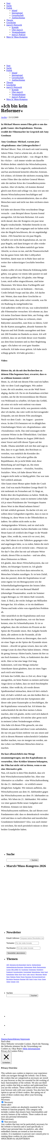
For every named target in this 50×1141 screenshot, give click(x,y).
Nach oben (5, 1041)
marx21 (32, 974)
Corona (8, 969)
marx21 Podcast (18, 34)
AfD (7, 965)
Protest (23, 977)
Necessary (8, 1102)
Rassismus (28, 977)
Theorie (9, 20)
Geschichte (11, 22)
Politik (9, 8)
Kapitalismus (10, 974)
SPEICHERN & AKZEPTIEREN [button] (15, 1139)
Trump (44, 979)
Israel (46, 972)
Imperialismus (36, 972)
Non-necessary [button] (7, 1119)
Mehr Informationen (31, 1049)
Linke (28, 974)
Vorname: (10, 943)
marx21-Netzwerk (14, 25)
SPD (27, 979)
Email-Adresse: (13, 938)
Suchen (9, 993)
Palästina (13, 977)
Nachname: (11, 948)
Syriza (39, 979)
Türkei (8, 981)
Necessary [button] (5, 1099)
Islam (42, 972)
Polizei (18, 977)
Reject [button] (19, 1049)
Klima (16, 974)
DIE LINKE (14, 969)
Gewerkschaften (18, 972)
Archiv (4, 117)
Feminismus (32, 969)
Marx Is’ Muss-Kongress (17, 37)
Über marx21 (17, 30)
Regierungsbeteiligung (38, 977)
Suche (9, 6)
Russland (22, 979)
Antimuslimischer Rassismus (14, 967)
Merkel (45, 974)
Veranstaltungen (18, 32)
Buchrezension (41, 967)
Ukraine (13, 981)
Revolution (9, 979)
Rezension (16, 979)
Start (8, 3)
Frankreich (9, 972)
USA (17, 981)
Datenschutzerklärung (10, 1039)
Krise (24, 974)
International (17, 13)
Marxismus (38, 974)
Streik (31, 979)
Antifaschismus (18, 18)
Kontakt (15, 27)
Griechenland (27, 972)
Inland (14, 10)
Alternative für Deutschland (18, 965)
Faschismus (24, 969)
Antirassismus (28, 967)
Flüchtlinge (40, 969)
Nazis (8, 977)
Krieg (20, 974)
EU (20, 969)
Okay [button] (14, 1049)
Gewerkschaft (18, 15)
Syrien (35, 979)
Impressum (25, 1039)
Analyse (28, 965)
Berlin (35, 967)
